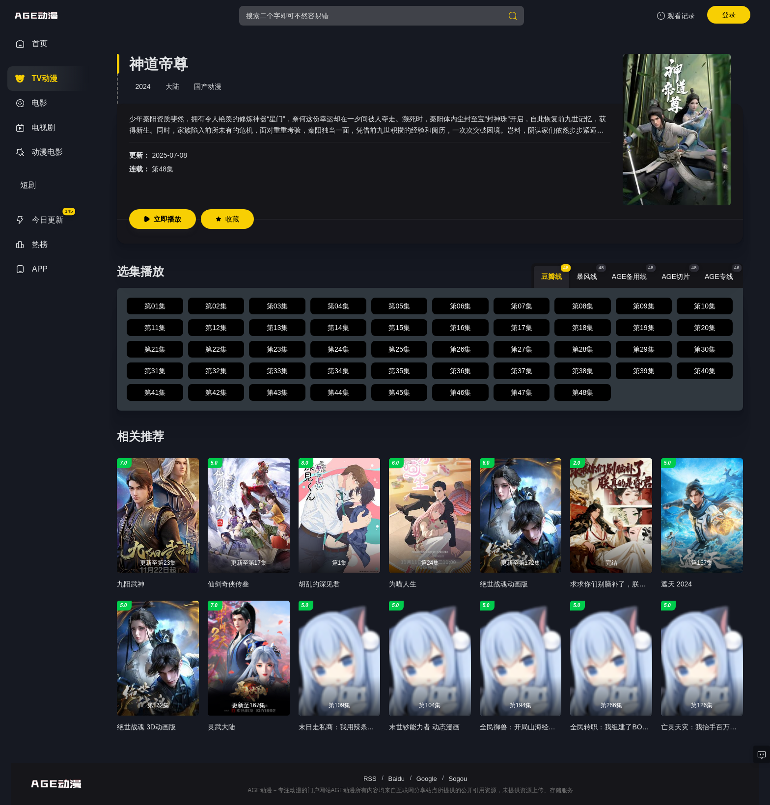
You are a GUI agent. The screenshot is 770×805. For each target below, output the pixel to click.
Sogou (458, 778)
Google (426, 778)
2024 (142, 86)
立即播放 (162, 219)
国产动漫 (207, 86)
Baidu (396, 778)
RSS (370, 778)
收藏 (227, 219)
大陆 (172, 86)
